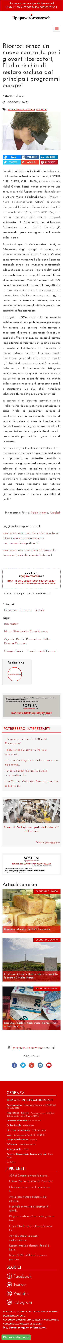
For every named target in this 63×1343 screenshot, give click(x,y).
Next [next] (56, 814)
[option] (31, 820)
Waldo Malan (38, 512)
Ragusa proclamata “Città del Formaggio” (26, 741)
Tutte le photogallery (48, 842)
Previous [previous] (6, 814)
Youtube (49, 1065)
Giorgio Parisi (13, 651)
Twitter (23, 1065)
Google (31, 1065)
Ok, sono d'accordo (16, 1337)
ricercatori (11, 624)
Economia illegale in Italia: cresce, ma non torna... (31, 762)
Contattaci (11, 1162)
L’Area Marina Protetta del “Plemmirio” (31, 1181)
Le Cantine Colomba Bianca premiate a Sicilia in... (31, 784)
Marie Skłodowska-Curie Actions (26, 631)
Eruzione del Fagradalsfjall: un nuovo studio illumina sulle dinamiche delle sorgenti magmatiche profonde (31, 831)
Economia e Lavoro (21, 109)
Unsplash (55, 512)
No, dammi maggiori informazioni (24, 1327)
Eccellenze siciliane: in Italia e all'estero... (26, 752)
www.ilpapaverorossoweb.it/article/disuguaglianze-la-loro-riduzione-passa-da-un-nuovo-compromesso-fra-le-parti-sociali (31, 538)
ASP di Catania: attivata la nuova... (29, 1175)
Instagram (40, 1065)
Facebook (14, 1065)
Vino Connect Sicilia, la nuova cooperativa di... (26, 773)
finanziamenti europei (41, 651)
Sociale (41, 109)
